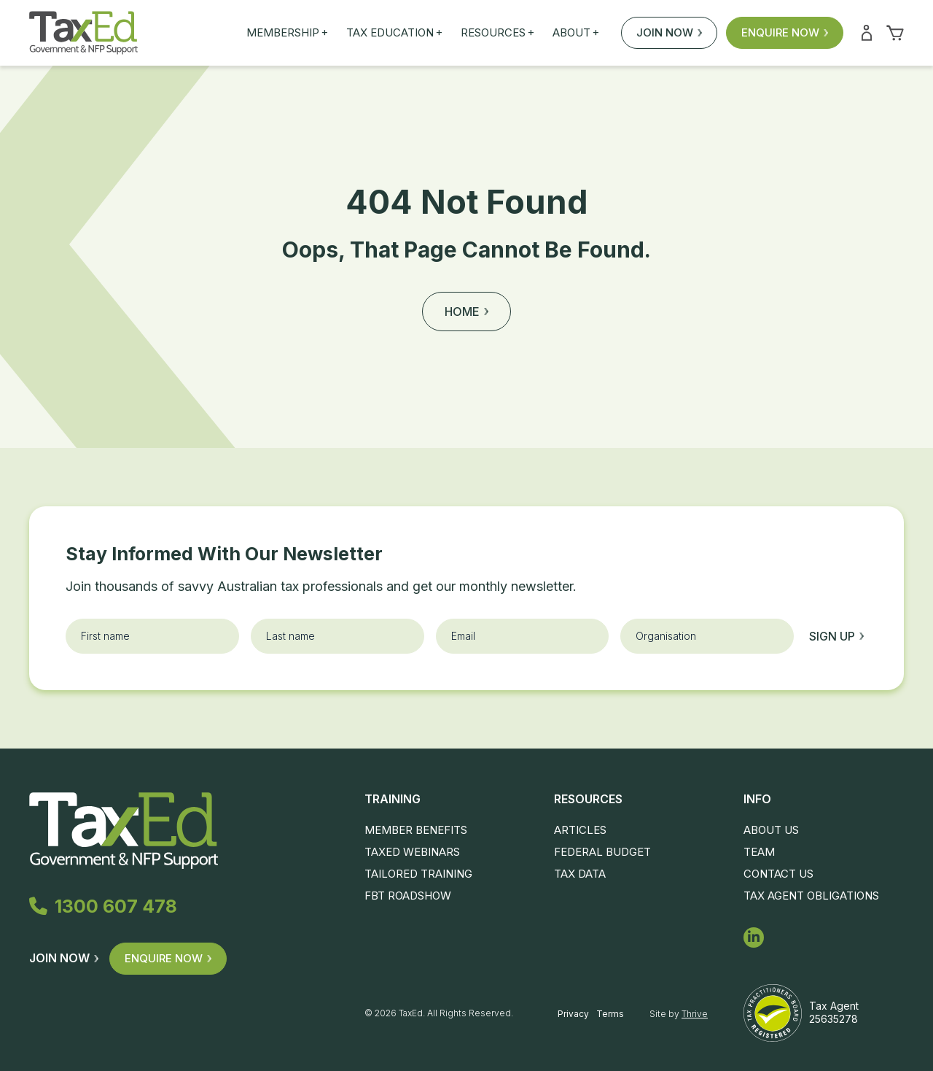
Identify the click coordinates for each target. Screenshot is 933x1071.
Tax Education (394, 33)
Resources (497, 33)
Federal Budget (602, 852)
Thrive (695, 1013)
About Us (771, 830)
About (576, 33)
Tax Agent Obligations (811, 895)
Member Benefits (415, 830)
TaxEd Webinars (412, 852)
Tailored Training (418, 874)
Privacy (573, 1013)
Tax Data (580, 874)
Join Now (669, 32)
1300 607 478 (103, 906)
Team (759, 852)
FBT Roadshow (407, 895)
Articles (580, 830)
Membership (287, 33)
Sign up (836, 636)
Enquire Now (784, 32)
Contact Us (778, 874)
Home (466, 311)
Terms (610, 1013)
